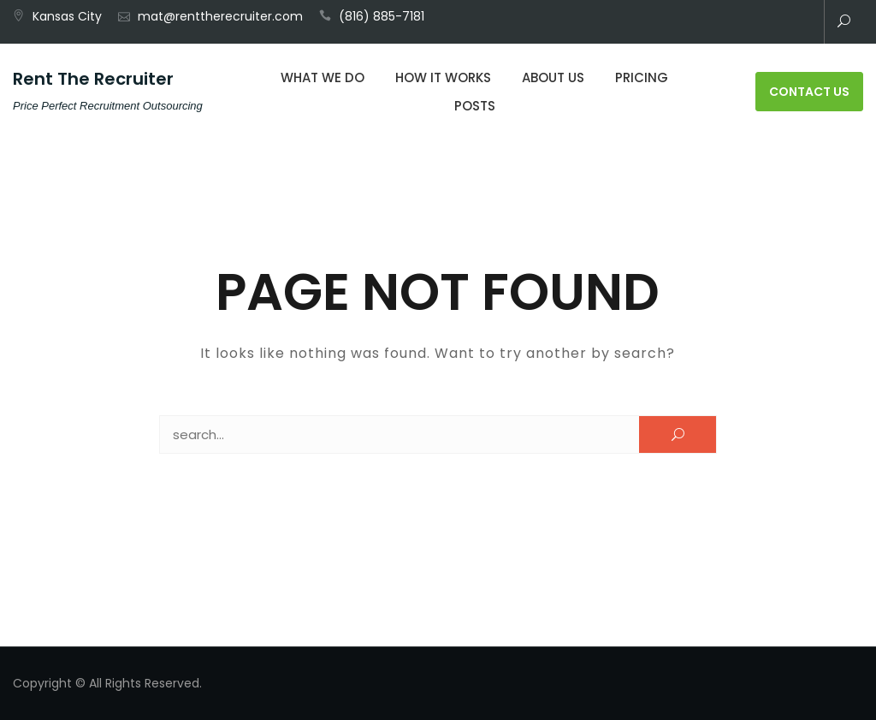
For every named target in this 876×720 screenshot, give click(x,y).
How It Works (443, 77)
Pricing (641, 77)
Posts (474, 106)
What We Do (322, 77)
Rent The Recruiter (93, 79)
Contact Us (809, 91)
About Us (553, 77)
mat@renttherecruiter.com (220, 16)
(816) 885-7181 (381, 16)
